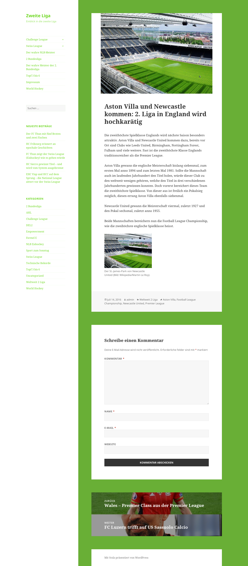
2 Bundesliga (33, 59)
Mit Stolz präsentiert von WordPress (126, 557)
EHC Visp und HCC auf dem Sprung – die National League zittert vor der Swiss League (44, 178)
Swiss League (34, 46)
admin (130, 299)
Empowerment (35, 231)
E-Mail (110, 428)
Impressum (33, 82)
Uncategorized (35, 275)
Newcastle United (133, 303)
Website (110, 444)
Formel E (31, 238)
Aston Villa (169, 299)
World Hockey (34, 88)
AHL (28, 212)
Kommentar (114, 358)
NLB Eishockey (35, 244)
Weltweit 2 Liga (35, 282)
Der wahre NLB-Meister (40, 52)
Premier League (154, 303)
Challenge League (37, 39)
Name (109, 411)
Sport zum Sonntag (37, 250)
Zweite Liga (38, 15)
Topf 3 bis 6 (33, 75)
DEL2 (29, 225)
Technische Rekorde (38, 263)
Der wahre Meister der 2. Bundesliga (41, 67)
